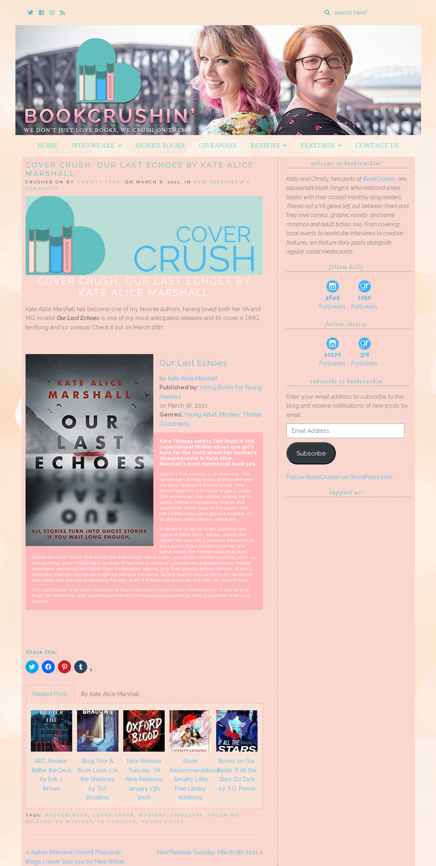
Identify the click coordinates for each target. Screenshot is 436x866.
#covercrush (66, 815)
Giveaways (217, 145)
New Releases (216, 182)
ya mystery (74, 821)
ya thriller (117, 821)
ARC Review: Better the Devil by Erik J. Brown (51, 774)
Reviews (268, 145)
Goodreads (174, 424)
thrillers (187, 815)
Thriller (252, 414)
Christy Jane (99, 182)
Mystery (229, 414)
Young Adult (200, 414)
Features (321, 145)
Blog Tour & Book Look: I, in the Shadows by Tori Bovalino (97, 779)
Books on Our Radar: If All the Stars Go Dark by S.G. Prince (236, 774)
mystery (152, 815)
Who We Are (97, 145)
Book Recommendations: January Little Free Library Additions (191, 779)
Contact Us (377, 145)
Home (47, 145)
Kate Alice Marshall (192, 378)
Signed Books (160, 145)
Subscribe (311, 453)
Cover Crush (114, 815)
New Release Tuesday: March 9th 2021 (207, 852)
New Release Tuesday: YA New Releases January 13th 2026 (144, 779)
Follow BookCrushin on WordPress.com (339, 477)
